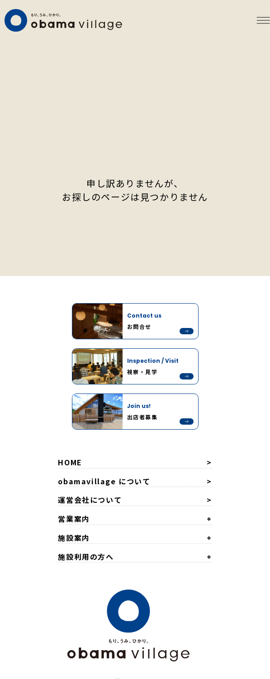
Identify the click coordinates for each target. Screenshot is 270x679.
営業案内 (74, 519)
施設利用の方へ (86, 557)
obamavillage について (104, 481)
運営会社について (90, 500)
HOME (70, 462)
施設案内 (74, 538)
